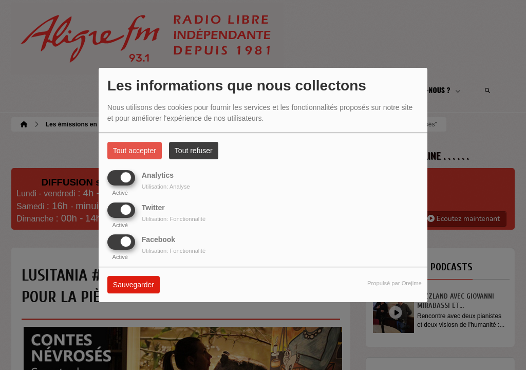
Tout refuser (194, 150)
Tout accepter (134, 150)
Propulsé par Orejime (394, 283)
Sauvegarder (133, 285)
